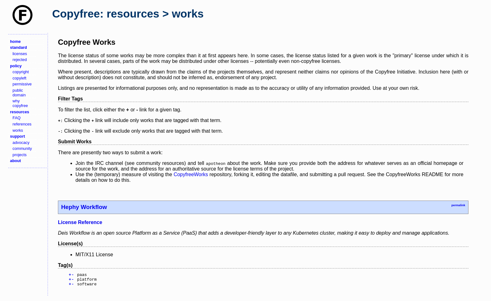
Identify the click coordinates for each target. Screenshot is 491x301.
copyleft (19, 78)
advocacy (21, 142)
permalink (458, 205)
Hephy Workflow (84, 207)
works (18, 130)
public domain (19, 92)
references (22, 124)
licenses (20, 53)
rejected (20, 59)
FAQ (17, 117)
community (22, 148)
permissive (22, 84)
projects (20, 154)
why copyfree (20, 103)
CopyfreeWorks (190, 174)
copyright (21, 71)
